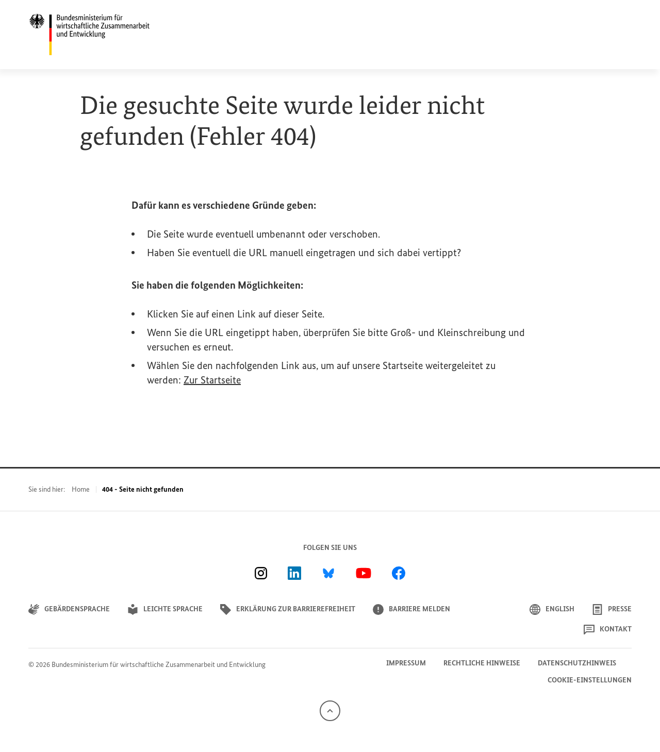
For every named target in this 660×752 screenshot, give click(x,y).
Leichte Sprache (165, 609)
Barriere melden (411, 609)
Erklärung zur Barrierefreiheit (287, 609)
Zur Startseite (212, 380)
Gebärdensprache (69, 609)
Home (81, 489)
